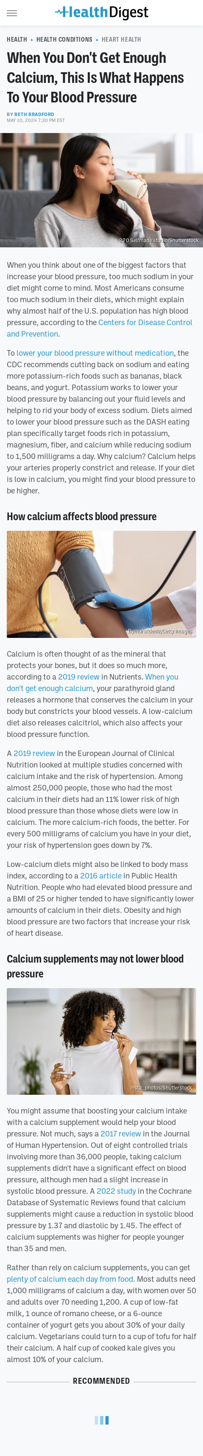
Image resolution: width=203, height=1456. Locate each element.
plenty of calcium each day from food (70, 1278)
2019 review (79, 676)
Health (17, 39)
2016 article (101, 875)
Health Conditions (64, 39)
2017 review (120, 1133)
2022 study (116, 1190)
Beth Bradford (34, 114)
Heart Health (122, 39)
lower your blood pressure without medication (95, 352)
